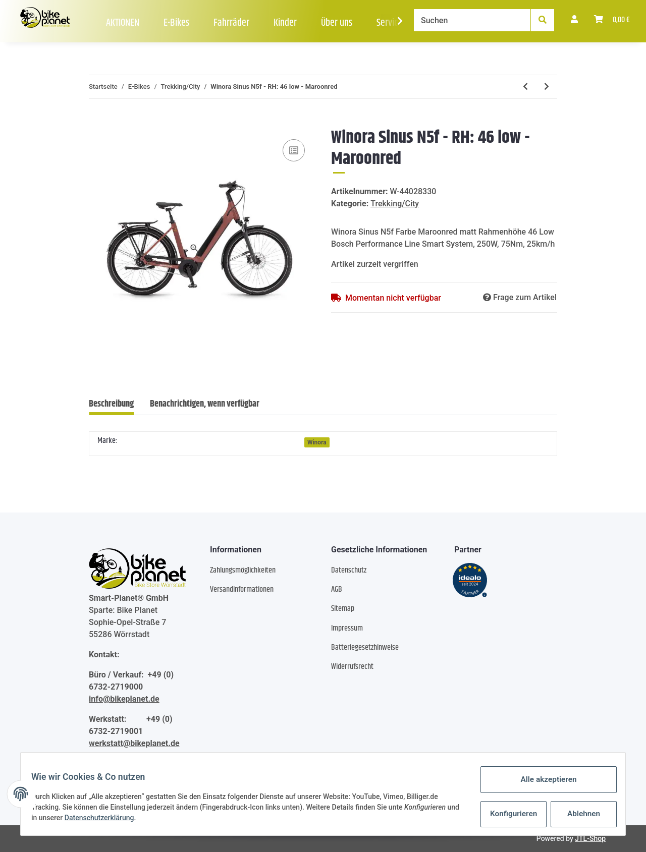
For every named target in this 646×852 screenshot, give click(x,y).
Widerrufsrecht (352, 666)
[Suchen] (472, 20)
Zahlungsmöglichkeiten (243, 570)
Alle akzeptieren (542, 781)
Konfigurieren (509, 814)
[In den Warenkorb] (97, 121)
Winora (317, 442)
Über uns (336, 23)
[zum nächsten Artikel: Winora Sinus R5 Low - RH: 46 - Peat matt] (546, 86)
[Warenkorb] (612, 20)
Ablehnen (578, 814)
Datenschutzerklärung (118, 819)
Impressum (347, 628)
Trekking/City (394, 203)
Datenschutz (348, 570)
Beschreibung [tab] (111, 404)
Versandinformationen (242, 589)
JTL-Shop (590, 838)
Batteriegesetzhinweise (365, 647)
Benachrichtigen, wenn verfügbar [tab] (204, 404)
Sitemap (342, 608)
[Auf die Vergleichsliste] (294, 150)
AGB (336, 589)
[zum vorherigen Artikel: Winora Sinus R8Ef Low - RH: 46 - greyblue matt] (525, 86)
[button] (574, 20)
